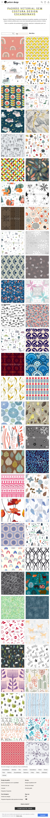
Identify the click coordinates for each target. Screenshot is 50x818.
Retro (37, 772)
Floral (39, 769)
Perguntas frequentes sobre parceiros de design (12, 799)
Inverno (25, 769)
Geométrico (33, 769)
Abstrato (14, 769)
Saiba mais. (19, 816)
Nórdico (9, 772)
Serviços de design (29, 785)
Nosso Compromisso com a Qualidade (10, 782)
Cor (17, 34)
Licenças (3, 788)
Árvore (45, 769)
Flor (20, 769)
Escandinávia (17, 772)
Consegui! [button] (42, 815)
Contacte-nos (25, 808)
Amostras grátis (28, 788)
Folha (32, 772)
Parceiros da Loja (5, 785)
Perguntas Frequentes (6, 791)
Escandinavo (5, 769)
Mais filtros (31, 33)
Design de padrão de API (30, 782)
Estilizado (44, 772)
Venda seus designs (5, 796)
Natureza (26, 772)
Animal (4, 775)
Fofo (3, 772)
